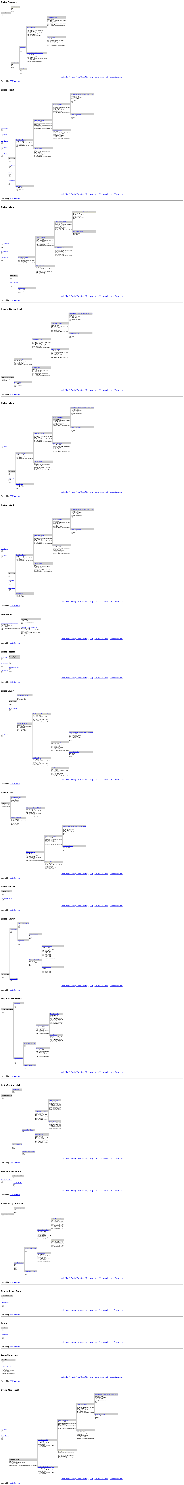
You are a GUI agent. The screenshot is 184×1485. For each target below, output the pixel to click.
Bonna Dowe (21, 940)
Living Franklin (4, 251)
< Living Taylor (4, 663)
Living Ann (11, 172)
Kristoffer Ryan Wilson (6, 1179)
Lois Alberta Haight (34, 959)
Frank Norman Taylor (14, 667)
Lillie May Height (37, 758)
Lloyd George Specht (7, 898)
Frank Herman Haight (47, 946)
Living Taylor (4, 657)
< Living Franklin (5, 243)
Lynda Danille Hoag (18, 1058)
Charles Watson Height (58, 104)
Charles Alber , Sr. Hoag (42, 1025)
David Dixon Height (21, 139)
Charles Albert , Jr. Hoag (29, 1043)
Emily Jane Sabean (57, 130)
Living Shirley (11, 588)
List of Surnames (116, 77)
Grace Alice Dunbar (46, 967)
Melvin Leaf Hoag (6, 1366)
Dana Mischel (17, 1003)
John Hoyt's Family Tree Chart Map (74, 77)
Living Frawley (13, 929)
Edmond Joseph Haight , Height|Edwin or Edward (82, 94)
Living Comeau (13, 708)
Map (91, 77)
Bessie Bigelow (19, 186)
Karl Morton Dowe (33, 934)
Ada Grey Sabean (51, 37)
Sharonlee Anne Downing (30, 1065)
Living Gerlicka (13, 979)
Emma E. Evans (53, 1035)
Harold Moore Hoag (54, 1014)
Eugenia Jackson (40, 1048)
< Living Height (5, 1435)
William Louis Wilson (19, 1208)
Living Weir (11, 478)
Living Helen (11, 180)
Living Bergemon (15, 6)
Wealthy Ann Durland (76, 114)
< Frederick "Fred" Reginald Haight (9, 623)
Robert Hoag (5, 1334)
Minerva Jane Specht (22, 723)
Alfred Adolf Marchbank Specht (40, 713)
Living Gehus (23, 68)
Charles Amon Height (52, 17)
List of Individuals (101, 77)
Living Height (23, 47)
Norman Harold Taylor (22, 695)
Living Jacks (11, 580)
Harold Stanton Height (32, 27)
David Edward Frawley (23, 923)
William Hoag (5, 1302)
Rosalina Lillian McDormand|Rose (35, 53)
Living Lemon (11, 165)
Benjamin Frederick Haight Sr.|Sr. (29, 627)
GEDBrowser (15, 81)
